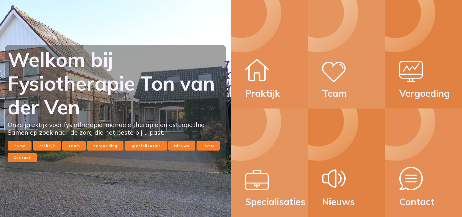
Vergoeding (105, 145)
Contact (22, 157)
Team (74, 145)
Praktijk (47, 145)
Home (20, 145)
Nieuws (181, 145)
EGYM (208, 145)
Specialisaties (146, 145)
